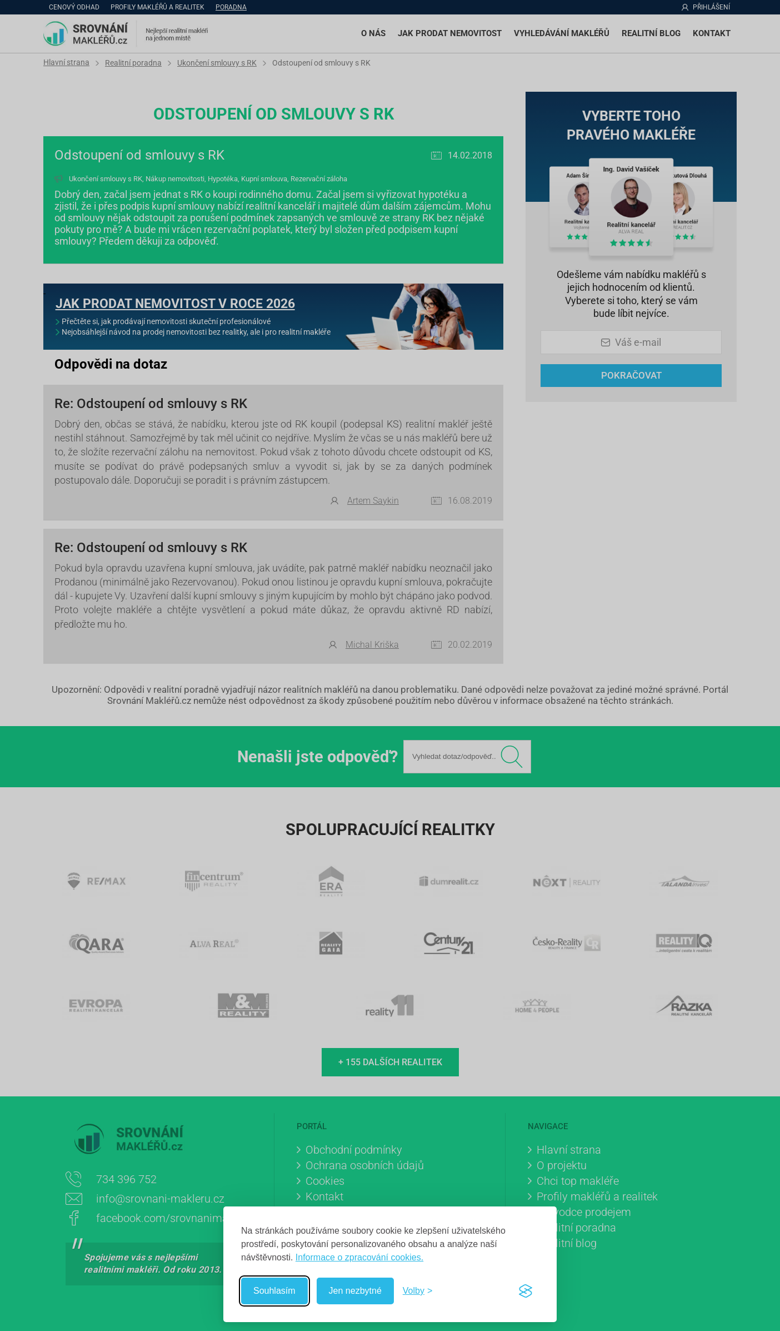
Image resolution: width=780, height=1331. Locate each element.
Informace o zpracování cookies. (359, 1257)
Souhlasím (274, 1290)
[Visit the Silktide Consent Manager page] (525, 1291)
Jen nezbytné (355, 1290)
